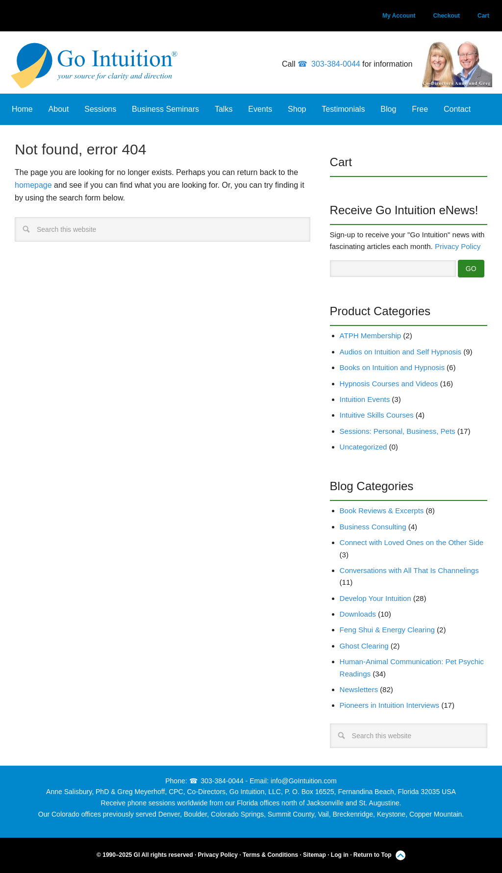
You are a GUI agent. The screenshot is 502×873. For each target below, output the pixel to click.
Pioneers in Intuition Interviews (389, 705)
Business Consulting (373, 527)
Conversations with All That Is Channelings (409, 570)
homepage (33, 185)
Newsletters (359, 689)
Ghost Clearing (364, 646)
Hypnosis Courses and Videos (389, 383)
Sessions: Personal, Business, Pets (397, 431)
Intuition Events (365, 399)
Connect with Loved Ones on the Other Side (412, 542)
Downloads (358, 614)
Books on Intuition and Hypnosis (392, 367)
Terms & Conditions (270, 854)
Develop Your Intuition (375, 598)
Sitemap (314, 854)
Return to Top (372, 854)
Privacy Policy (457, 246)
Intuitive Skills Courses (377, 415)
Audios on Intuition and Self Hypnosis (401, 352)
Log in (340, 854)
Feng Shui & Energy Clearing (387, 629)
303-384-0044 (335, 64)
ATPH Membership (371, 335)
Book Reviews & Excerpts (382, 510)
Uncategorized (363, 447)
